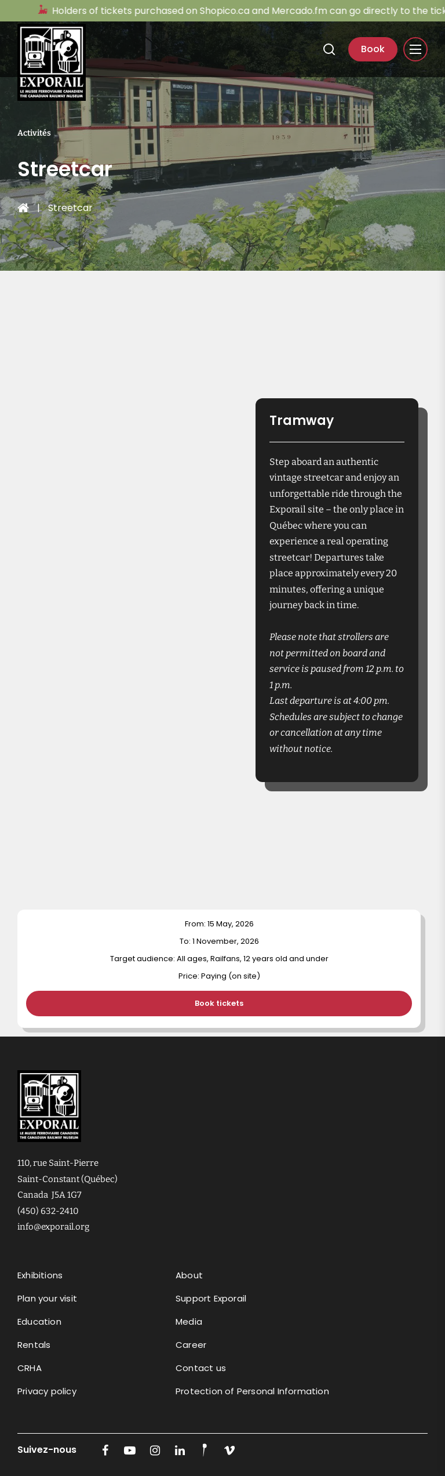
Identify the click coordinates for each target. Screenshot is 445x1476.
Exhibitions (40, 1275)
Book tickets (219, 1003)
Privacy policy (46, 1391)
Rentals (33, 1345)
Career (191, 1345)
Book (373, 49)
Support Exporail (211, 1298)
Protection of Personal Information (252, 1391)
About (189, 1275)
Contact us (201, 1368)
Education (39, 1321)
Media (189, 1321)
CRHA (29, 1368)
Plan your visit (47, 1298)
